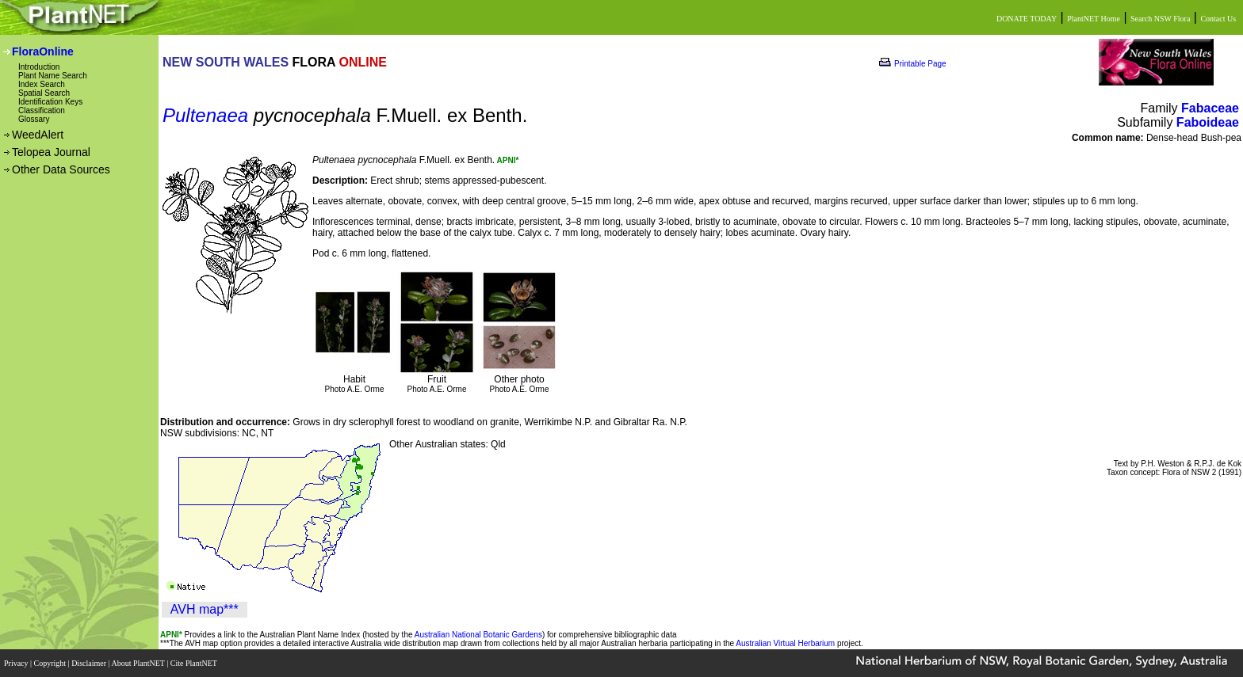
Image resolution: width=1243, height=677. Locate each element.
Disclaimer (89, 663)
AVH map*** (204, 609)
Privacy (17, 663)
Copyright (51, 663)
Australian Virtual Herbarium (785, 643)
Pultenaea (205, 115)
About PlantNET (138, 663)
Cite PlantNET (194, 663)
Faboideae (1207, 122)
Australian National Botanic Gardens (478, 634)
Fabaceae (1210, 108)
